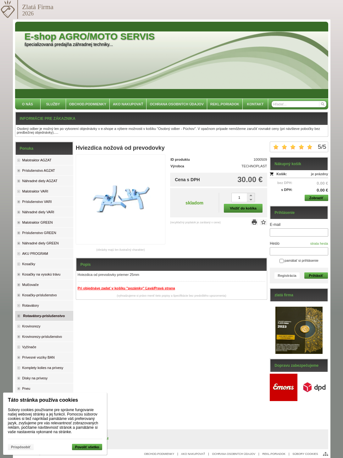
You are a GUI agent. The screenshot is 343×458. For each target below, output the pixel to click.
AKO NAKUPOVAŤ (193, 453)
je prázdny (319, 174)
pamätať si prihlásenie (298, 260)
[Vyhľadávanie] (299, 104)
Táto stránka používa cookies (43, 400)
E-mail (275, 224)
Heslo (274, 243)
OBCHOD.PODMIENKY (159, 453)
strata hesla (319, 243)
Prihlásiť (316, 275)
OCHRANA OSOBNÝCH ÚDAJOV (234, 453)
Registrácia (287, 275)
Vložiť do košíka (243, 208)
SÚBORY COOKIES (305, 453)
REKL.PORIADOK (273, 453)
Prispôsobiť (20, 447)
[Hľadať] (322, 104)
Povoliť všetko (87, 447)
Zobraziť (316, 198)
